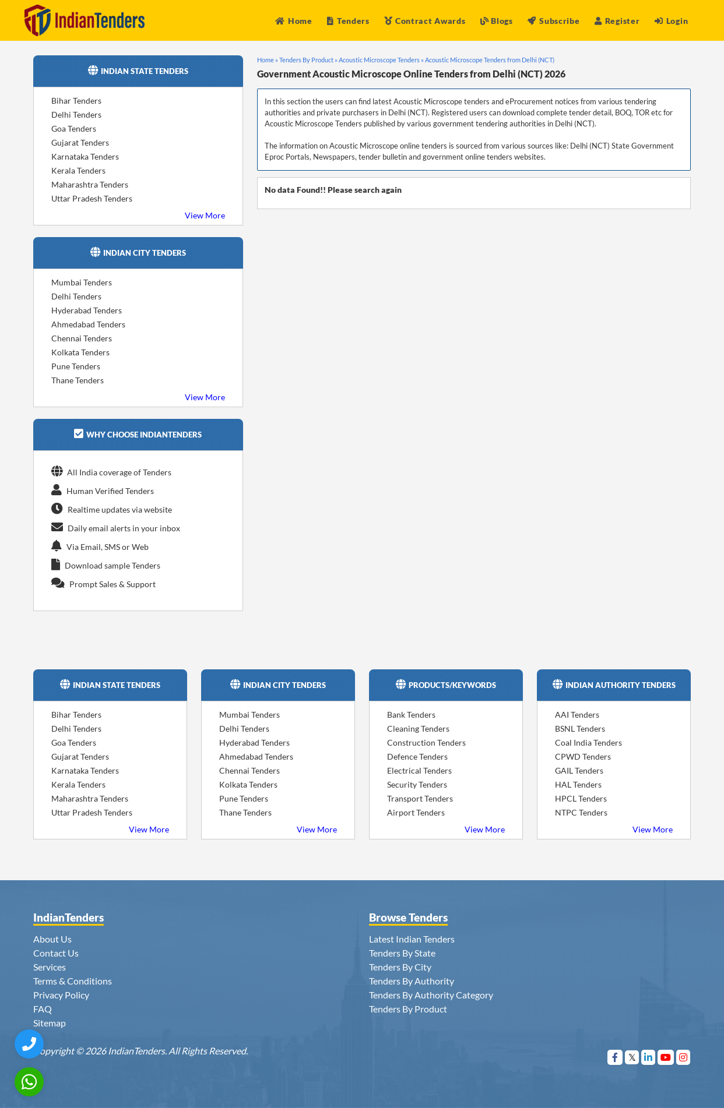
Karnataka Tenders (85, 156)
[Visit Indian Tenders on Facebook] (615, 1057)
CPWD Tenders (583, 756)
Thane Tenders (77, 380)
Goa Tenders (73, 128)
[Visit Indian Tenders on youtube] (666, 1057)
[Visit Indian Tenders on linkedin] (648, 1057)
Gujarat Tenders (80, 142)
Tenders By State (402, 952)
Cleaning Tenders (418, 728)
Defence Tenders (417, 756)
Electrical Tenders (419, 770)
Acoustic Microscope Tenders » (381, 59)
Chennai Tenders (81, 338)
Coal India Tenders (588, 742)
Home (293, 21)
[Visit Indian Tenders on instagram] (683, 1057)
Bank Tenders (411, 714)
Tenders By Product (408, 1008)
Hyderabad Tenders (86, 310)
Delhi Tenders (76, 114)
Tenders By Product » (308, 59)
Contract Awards (424, 21)
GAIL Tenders (579, 770)
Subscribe (553, 21)
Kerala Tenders (78, 170)
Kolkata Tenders (80, 352)
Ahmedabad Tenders (88, 324)
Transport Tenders (420, 798)
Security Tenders (417, 784)
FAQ (42, 1008)
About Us (52, 938)
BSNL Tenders (580, 728)
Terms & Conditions (72, 980)
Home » (267, 59)
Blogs (496, 21)
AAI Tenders (577, 714)
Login (671, 21)
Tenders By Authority (411, 980)
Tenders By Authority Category (431, 994)
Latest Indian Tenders (412, 938)
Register (617, 21)
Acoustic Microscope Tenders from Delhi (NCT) (489, 59)
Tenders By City (400, 966)
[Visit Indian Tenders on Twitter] (632, 1057)
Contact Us (56, 952)
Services (49, 966)
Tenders (348, 21)
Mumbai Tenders (81, 282)
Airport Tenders (416, 812)
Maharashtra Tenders (89, 184)
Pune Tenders (75, 366)
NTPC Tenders (581, 812)
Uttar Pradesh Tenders (91, 198)
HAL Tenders (578, 784)
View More (205, 215)
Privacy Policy (61, 994)
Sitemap (49, 1022)
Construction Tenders (426, 742)
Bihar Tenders (76, 100)
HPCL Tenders (581, 798)
